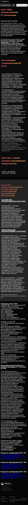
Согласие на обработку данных (12, 499)
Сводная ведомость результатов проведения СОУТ (13, 458)
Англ (13, 5)
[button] (26, 1)
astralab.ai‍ (9, 446)
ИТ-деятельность (6, 5)
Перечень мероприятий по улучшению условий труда (11, 455)
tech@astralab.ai (7, 449)
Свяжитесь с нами (22, 5)
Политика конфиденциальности (21, 499)
